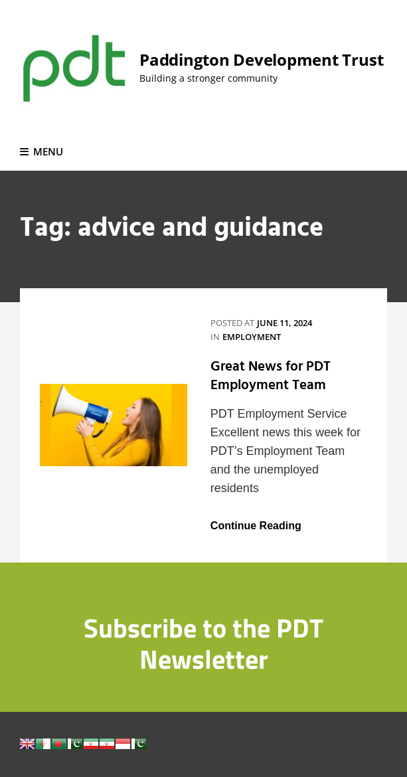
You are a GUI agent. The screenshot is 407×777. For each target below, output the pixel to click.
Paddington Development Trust (261, 59)
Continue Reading (255, 525)
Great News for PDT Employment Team (270, 376)
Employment (251, 337)
